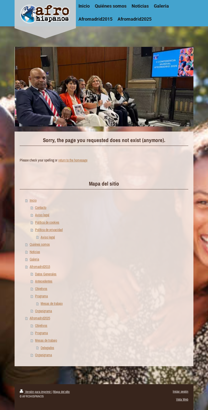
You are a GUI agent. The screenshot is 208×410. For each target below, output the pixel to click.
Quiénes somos (40, 244)
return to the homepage (72, 160)
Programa (41, 296)
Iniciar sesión (180, 391)
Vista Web (182, 399)
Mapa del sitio (61, 392)
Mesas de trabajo (52, 303)
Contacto (40, 208)
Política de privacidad (49, 230)
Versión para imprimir (36, 392)
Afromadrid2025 (40, 318)
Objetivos (41, 289)
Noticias (35, 252)
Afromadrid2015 (40, 267)
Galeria (34, 259)
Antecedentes (43, 281)
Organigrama (43, 311)
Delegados (47, 348)
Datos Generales (45, 274)
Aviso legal (42, 215)
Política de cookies (47, 222)
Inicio (33, 200)
